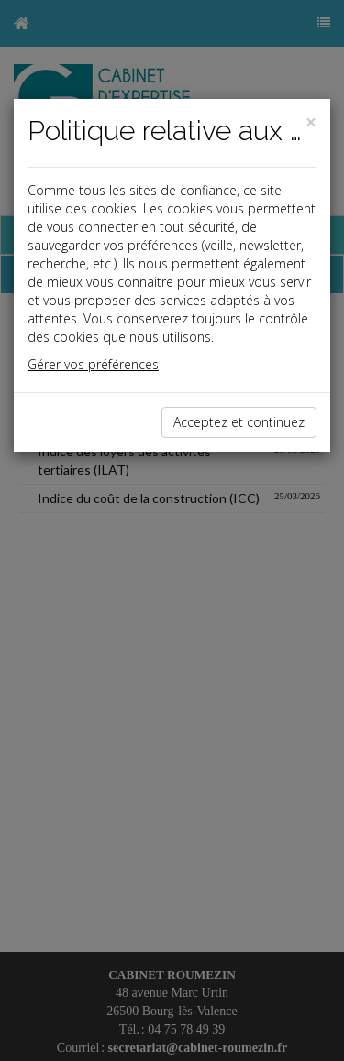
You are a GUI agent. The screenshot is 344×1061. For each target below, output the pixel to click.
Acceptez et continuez (239, 422)
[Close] (310, 122)
